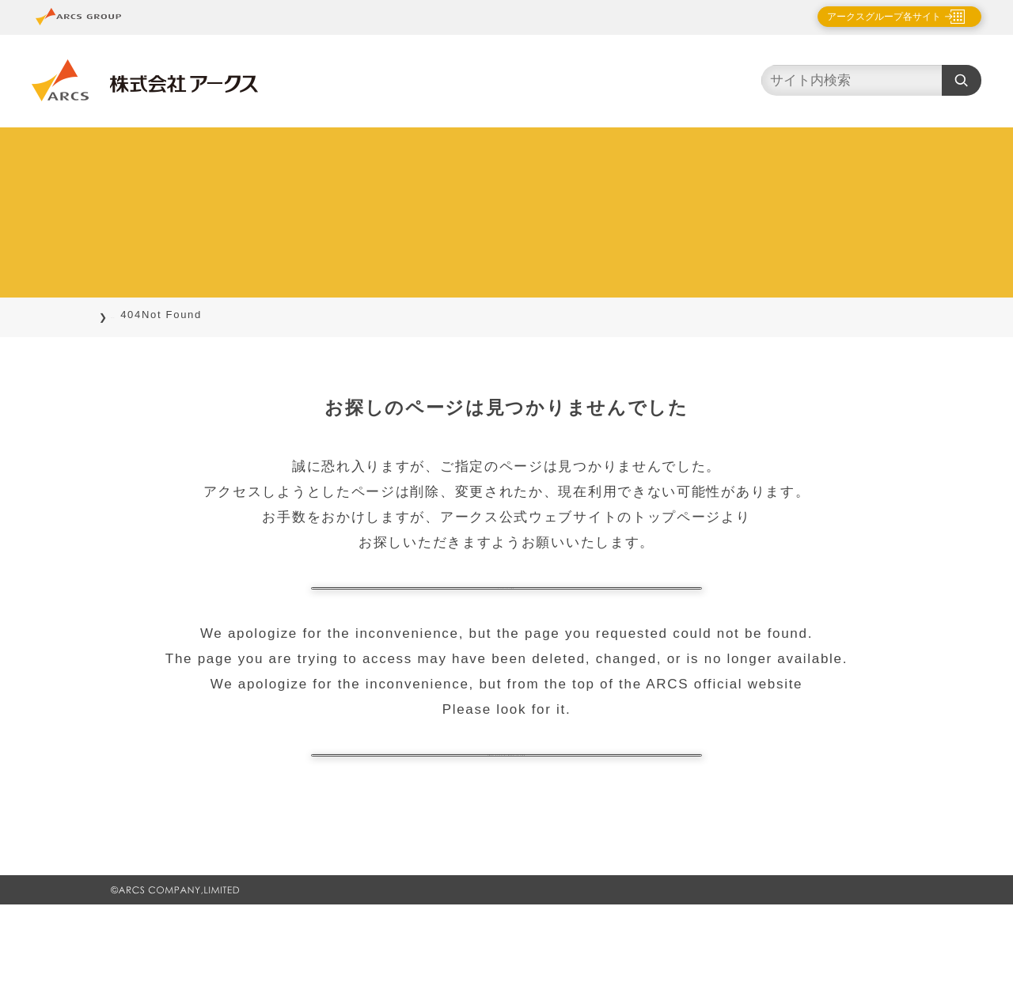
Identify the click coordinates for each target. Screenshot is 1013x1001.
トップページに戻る (506, 612)
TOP (123, 314)
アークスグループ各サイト (870, 16)
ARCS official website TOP (507, 827)
